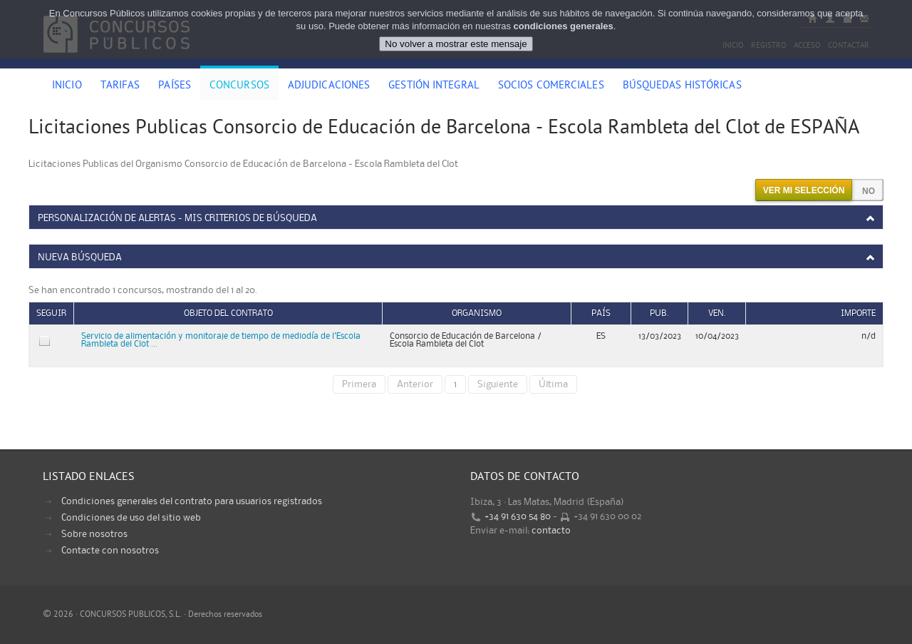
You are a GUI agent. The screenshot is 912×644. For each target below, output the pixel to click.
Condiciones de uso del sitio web (131, 517)
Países (174, 86)
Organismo (477, 313)
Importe (858, 313)
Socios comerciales (551, 86)
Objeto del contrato (228, 313)
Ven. (717, 313)
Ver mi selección (804, 190)
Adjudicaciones (329, 86)
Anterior (415, 384)
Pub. (659, 313)
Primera (359, 384)
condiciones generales (563, 26)
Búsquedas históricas (682, 86)
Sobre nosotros (94, 534)
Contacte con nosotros (110, 550)
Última (553, 384)
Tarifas (120, 86)
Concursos (239, 86)
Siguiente (497, 384)
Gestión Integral (434, 86)
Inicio (67, 86)
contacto (551, 530)
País (601, 313)
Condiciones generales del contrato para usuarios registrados (191, 501)
